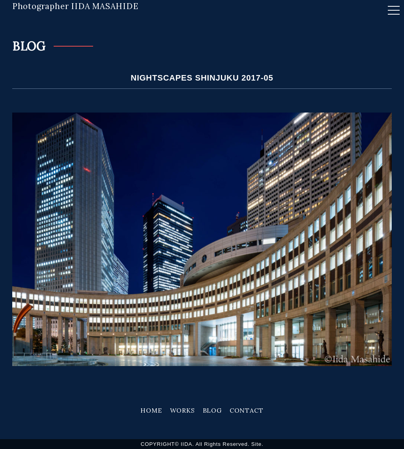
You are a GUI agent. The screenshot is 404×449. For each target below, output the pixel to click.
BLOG (212, 410)
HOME (151, 410)
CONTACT (247, 410)
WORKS (182, 410)
